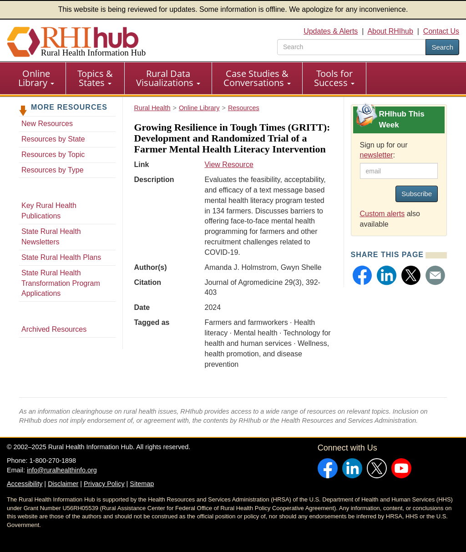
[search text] (351, 47)
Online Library (36, 78)
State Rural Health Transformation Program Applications (60, 283)
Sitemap (142, 483)
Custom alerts (382, 214)
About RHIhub (390, 31)
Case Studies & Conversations (257, 78)
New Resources (47, 123)
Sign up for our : (384, 150)
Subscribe (416, 194)
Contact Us (441, 31)
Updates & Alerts (331, 31)
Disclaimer (63, 483)
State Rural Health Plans (61, 257)
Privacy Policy (104, 483)
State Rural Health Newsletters (51, 237)
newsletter (376, 155)
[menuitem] (36, 78)
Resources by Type (52, 170)
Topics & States (95, 78)
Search (442, 47)
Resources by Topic (53, 154)
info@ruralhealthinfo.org (62, 470)
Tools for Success (334, 78)
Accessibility (24, 483)
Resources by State (53, 139)
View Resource (228, 164)
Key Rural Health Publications (48, 211)
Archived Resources (53, 329)
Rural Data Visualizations (168, 78)
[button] (362, 275)
